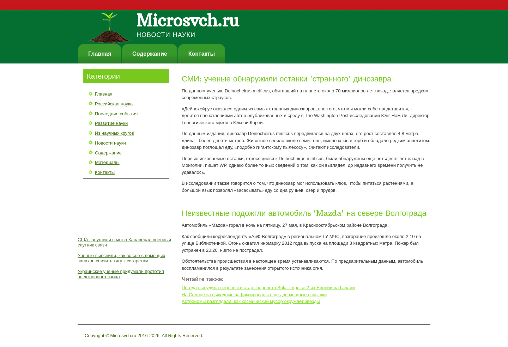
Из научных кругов (114, 133)
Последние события (116, 113)
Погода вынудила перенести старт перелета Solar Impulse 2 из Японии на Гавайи (268, 287)
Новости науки (110, 143)
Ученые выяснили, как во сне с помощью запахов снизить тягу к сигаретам (121, 258)
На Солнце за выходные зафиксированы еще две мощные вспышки (254, 294)
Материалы (107, 162)
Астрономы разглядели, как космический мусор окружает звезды (251, 301)
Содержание (149, 54)
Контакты (201, 54)
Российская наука (114, 103)
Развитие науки (111, 123)
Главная (99, 54)
